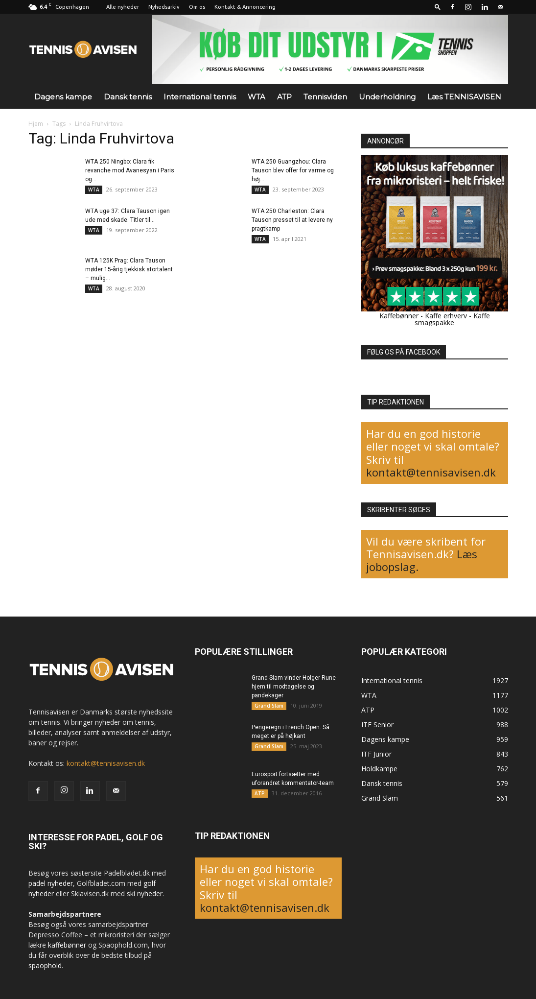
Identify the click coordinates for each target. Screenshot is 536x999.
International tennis (199, 96)
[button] (437, 6)
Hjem (35, 123)
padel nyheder (50, 883)
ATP (284, 96)
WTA (256, 96)
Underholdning (387, 96)
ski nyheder (145, 893)
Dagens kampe (63, 96)
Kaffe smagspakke (452, 319)
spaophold (45, 965)
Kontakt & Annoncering (245, 7)
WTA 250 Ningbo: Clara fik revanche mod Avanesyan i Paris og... (129, 170)
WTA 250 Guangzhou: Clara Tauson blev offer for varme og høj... (293, 170)
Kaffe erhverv (446, 315)
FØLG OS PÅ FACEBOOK (403, 352)
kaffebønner (67, 945)
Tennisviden (325, 96)
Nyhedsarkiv (164, 7)
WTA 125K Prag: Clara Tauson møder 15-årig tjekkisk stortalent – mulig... (129, 269)
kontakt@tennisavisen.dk (431, 472)
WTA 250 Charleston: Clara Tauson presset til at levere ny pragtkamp (292, 220)
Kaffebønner (399, 315)
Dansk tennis (128, 96)
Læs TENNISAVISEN (464, 96)
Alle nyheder (122, 7)
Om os (197, 7)
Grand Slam (269, 705)
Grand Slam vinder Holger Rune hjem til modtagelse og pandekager (294, 686)
